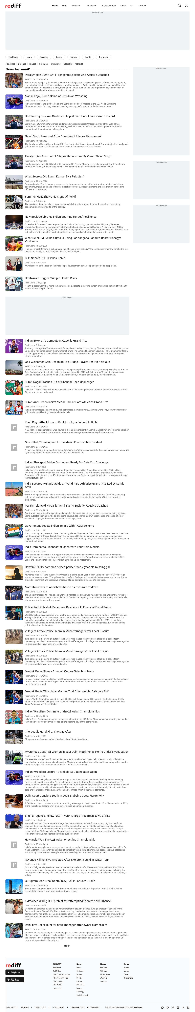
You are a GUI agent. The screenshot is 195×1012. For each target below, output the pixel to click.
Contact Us (95, 1007)
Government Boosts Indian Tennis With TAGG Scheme (59, 525)
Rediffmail (57, 968)
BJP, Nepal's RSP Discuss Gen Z (45, 258)
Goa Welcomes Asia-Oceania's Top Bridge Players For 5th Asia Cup (67, 362)
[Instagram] (178, 1007)
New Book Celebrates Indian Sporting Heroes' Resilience (60, 216)
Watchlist (103, 978)
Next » (67, 946)
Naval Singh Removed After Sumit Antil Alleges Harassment (63, 136)
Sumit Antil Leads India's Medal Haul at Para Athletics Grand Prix (66, 402)
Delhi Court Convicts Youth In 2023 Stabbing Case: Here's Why (64, 795)
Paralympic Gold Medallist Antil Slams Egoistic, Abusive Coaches (66, 505)
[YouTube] (183, 1007)
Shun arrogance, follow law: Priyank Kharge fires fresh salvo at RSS (67, 815)
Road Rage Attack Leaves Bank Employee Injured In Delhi (61, 422)
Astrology (80, 992)
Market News (105, 975)
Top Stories (13, 57)
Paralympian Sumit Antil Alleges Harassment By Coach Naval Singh (68, 156)
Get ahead (103, 57)
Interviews (56, 64)
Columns (43, 64)
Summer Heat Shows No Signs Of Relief (50, 196)
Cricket (59, 57)
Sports (88, 57)
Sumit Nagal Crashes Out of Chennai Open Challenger (59, 382)
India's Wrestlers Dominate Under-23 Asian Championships (62, 711)
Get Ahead (81, 985)
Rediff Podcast (82, 995)
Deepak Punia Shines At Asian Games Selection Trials (59, 671)
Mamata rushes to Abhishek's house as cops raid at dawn (61, 587)
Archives (79, 64)
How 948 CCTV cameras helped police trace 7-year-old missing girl (67, 567)
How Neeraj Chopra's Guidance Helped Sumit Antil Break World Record (70, 116)
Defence (22, 64)
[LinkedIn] (188, 1007)
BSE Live (103, 968)
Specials (68, 64)
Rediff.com (116, 1007)
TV (131, 5)
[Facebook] (173, 1007)
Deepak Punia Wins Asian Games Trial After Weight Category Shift (67, 691)
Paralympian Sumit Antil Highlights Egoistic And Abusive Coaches (67, 75)
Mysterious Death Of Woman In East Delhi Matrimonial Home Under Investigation (77, 751)
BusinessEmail (109, 5)
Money (91, 5)
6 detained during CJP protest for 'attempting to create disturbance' (68, 901)
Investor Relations (77, 1007)
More (142, 5)
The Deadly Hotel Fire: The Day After (48, 731)
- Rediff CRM (57, 985)
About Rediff (10, 1007)
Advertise (24, 1007)
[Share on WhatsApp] (162, 1007)
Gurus (123, 5)
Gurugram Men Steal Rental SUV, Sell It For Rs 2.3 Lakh (60, 881)
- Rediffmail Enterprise (61, 975)
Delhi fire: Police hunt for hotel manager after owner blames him (66, 925)
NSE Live (103, 971)
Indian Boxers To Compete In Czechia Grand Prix (56, 340)
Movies (73, 57)
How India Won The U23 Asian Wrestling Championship (60, 839)
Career (126, 975)
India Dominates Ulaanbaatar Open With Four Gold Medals (62, 547)
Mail (64, 5)
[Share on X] (168, 1007)
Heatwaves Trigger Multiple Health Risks (51, 278)
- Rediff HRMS (58, 981)
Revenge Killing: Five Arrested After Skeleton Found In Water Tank (67, 859)
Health (126, 968)
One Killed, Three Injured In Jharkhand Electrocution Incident (63, 442)
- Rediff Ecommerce (60, 978)
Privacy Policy (40, 1007)
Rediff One (57, 971)
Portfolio (103, 981)
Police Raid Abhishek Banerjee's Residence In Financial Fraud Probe (68, 607)
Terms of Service (58, 1007)
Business (44, 57)
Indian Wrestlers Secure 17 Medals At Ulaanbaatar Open (61, 772)
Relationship (128, 978)
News (76, 5)
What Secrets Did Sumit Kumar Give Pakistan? (54, 176)
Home (55, 5)
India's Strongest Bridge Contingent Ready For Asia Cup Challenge (67, 462)
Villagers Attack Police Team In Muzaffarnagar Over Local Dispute (67, 631)
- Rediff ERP (57, 988)
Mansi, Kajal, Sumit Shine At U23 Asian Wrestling (56, 96)
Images (32, 64)
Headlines (10, 64)
